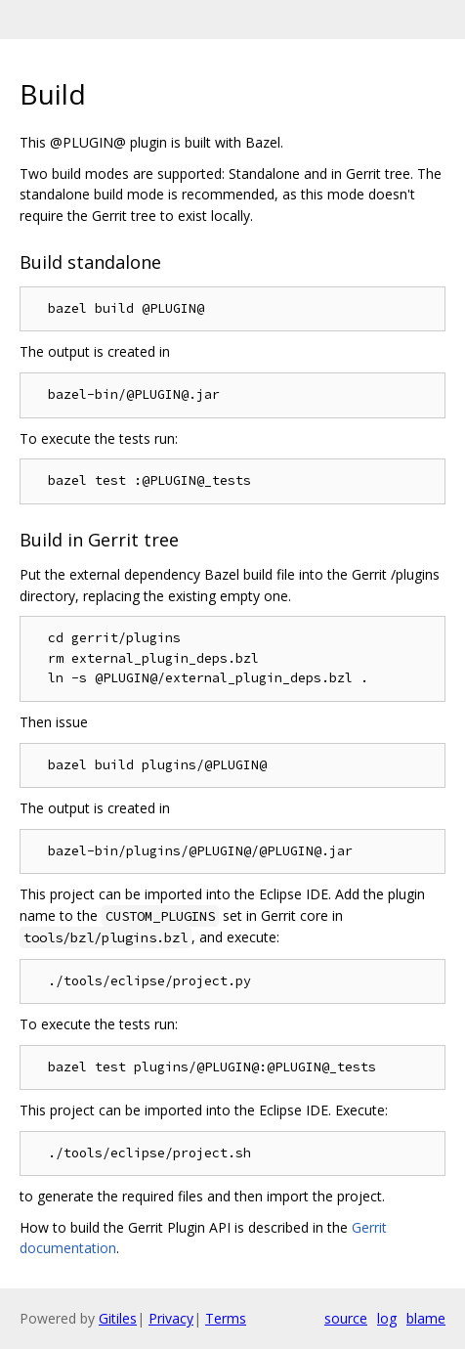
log (387, 1318)
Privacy (170, 1318)
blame (425, 1318)
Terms (225, 1318)
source (345, 1318)
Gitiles (118, 1318)
